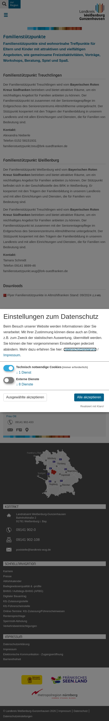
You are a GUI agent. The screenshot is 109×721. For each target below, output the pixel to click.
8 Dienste (24, 384)
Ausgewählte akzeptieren (25, 397)
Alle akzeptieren (89, 397)
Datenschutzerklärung (80, 349)
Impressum (11, 355)
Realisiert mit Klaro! (92, 406)
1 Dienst (23, 372)
